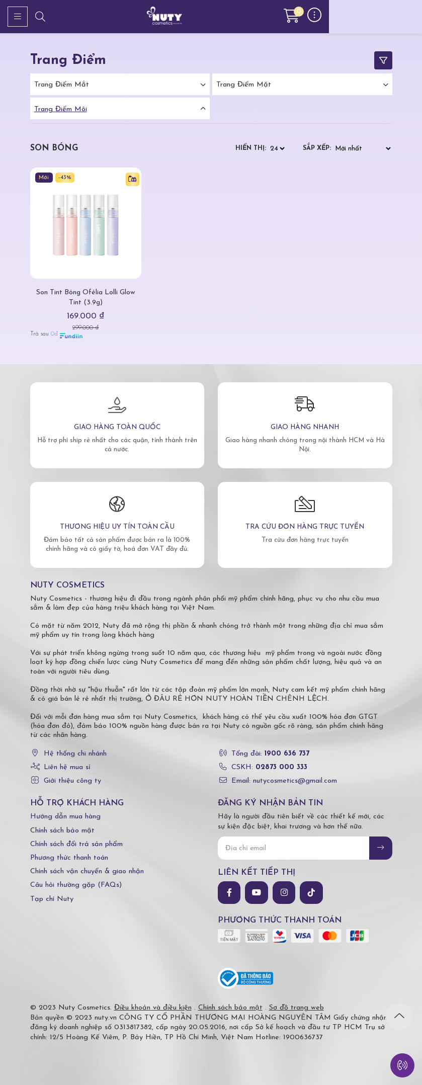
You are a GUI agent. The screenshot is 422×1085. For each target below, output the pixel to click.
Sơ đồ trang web (296, 1008)
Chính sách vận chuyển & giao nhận (87, 871)
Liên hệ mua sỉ (67, 767)
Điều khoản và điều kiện (153, 1008)
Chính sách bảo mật (62, 830)
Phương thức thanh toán (69, 858)
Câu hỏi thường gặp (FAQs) (76, 885)
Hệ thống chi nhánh (75, 754)
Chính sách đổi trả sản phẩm (76, 844)
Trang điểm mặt (243, 85)
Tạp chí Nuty (51, 899)
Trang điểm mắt (61, 85)
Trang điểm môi (60, 109)
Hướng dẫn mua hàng (65, 816)
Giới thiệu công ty (72, 781)
